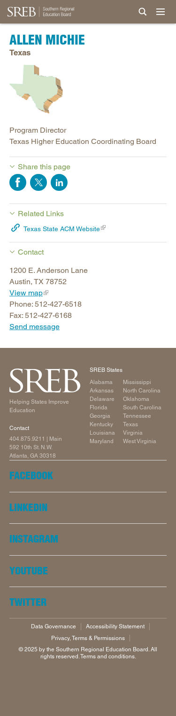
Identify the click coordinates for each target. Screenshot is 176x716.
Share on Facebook (17, 182)
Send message (34, 326)
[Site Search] (142, 11)
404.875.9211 (27, 439)
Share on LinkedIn (59, 182)
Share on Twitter (38, 182)
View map (26, 292)
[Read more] (88, 91)
